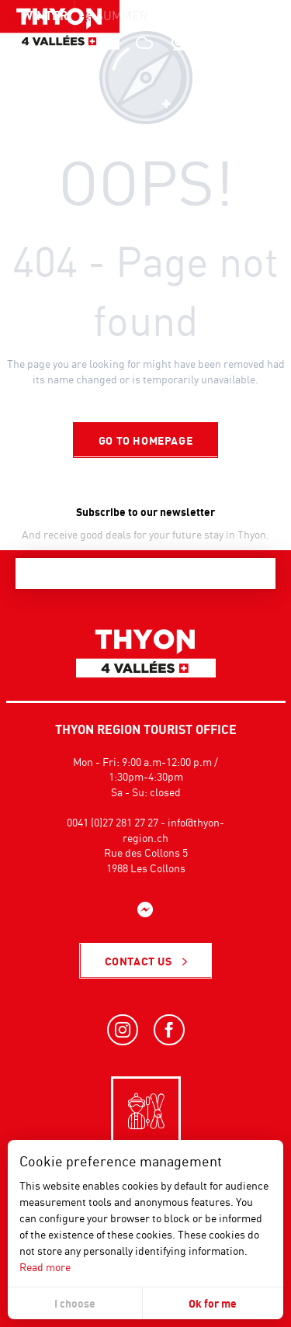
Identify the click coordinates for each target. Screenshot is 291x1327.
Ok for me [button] (213, 1303)
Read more (45, 1266)
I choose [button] (74, 1303)
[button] (244, 42)
